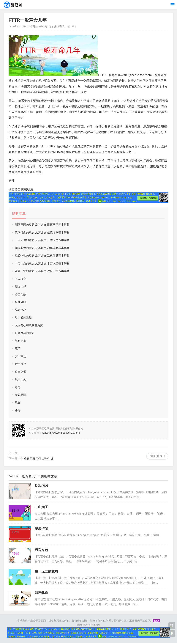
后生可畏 (20, 363)
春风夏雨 (20, 394)
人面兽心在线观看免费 (29, 325)
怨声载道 (41, 593)
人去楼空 (20, 278)
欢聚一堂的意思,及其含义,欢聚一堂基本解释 (42, 271)
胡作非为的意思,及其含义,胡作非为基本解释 (42, 247)
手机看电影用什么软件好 (36, 458)
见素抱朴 (20, 309)
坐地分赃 (20, 302)
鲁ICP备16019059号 (88, 625)
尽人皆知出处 (23, 317)
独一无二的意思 (46, 571)
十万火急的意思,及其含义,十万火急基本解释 (42, 263)
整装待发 (41, 528)
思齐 (17, 402)
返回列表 (156, 456)
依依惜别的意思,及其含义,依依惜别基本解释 (42, 232)
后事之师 (20, 371)
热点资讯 (59, 26)
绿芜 (17, 387)
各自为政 (20, 294)
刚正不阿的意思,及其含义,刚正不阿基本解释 (42, 224)
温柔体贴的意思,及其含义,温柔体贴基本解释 (42, 255)
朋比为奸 (20, 286)
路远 (17, 410)
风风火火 (20, 379)
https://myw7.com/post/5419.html (61, 432)
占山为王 (41, 507)
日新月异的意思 (24, 332)
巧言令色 (41, 550)
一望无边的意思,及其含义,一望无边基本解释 (42, 240)
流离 (17, 348)
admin (16, 26)
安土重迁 (20, 356)
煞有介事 (20, 340)
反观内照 (41, 486)
